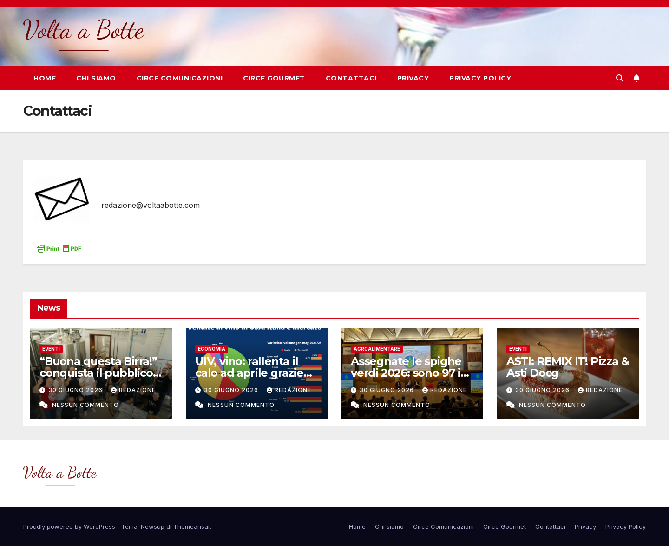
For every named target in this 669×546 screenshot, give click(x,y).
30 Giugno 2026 (76, 389)
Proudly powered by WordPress (70, 526)
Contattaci (351, 78)
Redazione (133, 389)
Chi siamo (96, 78)
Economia (211, 349)
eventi (51, 349)
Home (44, 78)
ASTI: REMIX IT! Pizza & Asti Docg (567, 367)
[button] (619, 78)
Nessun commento (85, 404)
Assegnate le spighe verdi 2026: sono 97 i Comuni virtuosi (406, 372)
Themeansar (191, 526)
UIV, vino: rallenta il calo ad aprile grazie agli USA (249, 372)
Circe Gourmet (274, 78)
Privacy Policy (480, 78)
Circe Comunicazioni (180, 78)
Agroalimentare (377, 349)
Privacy (413, 78)
